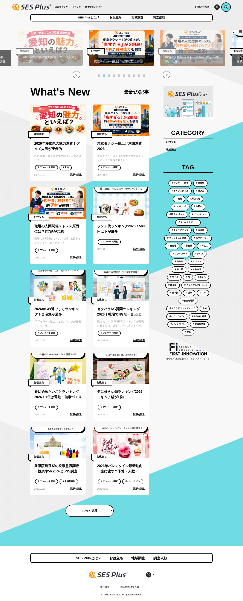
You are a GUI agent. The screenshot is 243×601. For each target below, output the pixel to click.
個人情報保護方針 (129, 587)
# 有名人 (204, 245)
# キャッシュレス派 (176, 238)
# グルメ (199, 253)
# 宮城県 (200, 183)
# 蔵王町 (172, 285)
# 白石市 (198, 206)
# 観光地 (172, 245)
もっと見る (97, 510)
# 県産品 (188, 245)
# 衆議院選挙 (69, 481)
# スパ (203, 292)
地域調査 (137, 17)
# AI (204, 308)
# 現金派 (200, 230)
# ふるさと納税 (199, 316)
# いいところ (180, 206)
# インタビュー (199, 214)
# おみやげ (196, 269)
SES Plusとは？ (89, 17)
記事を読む (76, 174)
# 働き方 (200, 191)
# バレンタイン (132, 481)
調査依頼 (159, 17)
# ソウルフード (180, 253)
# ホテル (202, 277)
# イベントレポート (188, 222)
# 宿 (188, 277)
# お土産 (179, 269)
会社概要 (104, 587)
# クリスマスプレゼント (196, 285)
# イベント (196, 261)
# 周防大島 (195, 198)
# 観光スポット (177, 214)
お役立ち (116, 17)
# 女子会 (174, 277)
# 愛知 (66, 167)
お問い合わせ (202, 7)
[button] (99, 75)
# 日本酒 (174, 292)
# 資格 (179, 198)
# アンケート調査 (46, 167)
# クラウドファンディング (182, 308)
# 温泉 (189, 292)
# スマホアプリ (201, 238)
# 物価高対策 (188, 300)
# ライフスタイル (180, 191)
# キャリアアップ (180, 230)
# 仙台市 (179, 261)
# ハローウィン (177, 316)
